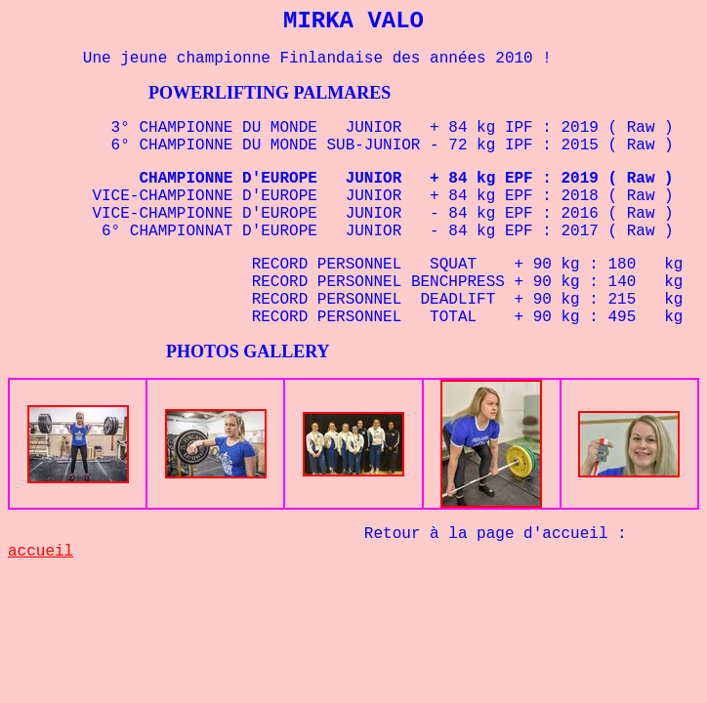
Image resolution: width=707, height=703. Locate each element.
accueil (40, 551)
